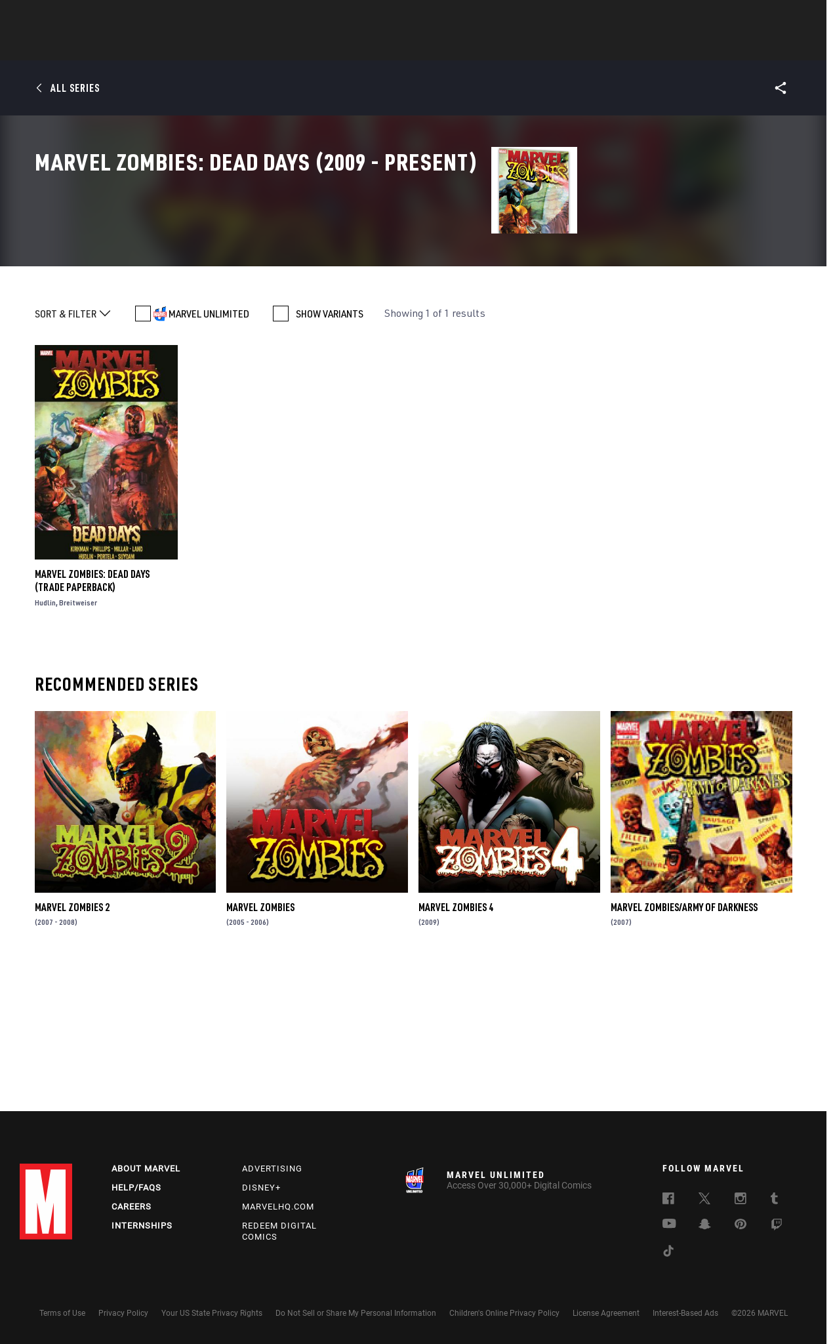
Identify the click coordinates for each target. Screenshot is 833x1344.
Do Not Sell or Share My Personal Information (355, 1313)
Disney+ (261, 1187)
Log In (68, 17)
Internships (142, 1226)
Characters (331, 46)
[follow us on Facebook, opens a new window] (668, 1200)
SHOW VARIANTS (329, 450)
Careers (132, 1207)
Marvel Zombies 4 (455, 1043)
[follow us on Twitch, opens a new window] (776, 1226)
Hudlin (45, 739)
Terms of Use (62, 1313)
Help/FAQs (136, 1187)
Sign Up (110, 17)
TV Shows (452, 46)
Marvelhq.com (278, 1207)
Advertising (272, 1168)
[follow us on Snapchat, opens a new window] (705, 1225)
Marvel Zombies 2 (72, 1043)
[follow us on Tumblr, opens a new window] (774, 1200)
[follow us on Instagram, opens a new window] (740, 1200)
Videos (559, 46)
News (218, 46)
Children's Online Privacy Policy (504, 1313)
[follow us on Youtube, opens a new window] (669, 1224)
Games (509, 46)
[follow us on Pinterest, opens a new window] (740, 1225)
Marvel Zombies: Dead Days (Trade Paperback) (92, 717)
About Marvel (146, 1168)
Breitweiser (78, 739)
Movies (394, 46)
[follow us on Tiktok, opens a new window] (668, 1252)
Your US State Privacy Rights (211, 1313)
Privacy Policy (123, 1313)
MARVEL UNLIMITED (209, 450)
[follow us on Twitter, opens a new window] (704, 1200)
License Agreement (606, 1313)
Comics (267, 46)
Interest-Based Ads (685, 1313)
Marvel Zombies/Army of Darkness (684, 1043)
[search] (790, 16)
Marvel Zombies (260, 1043)
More (608, 46)
